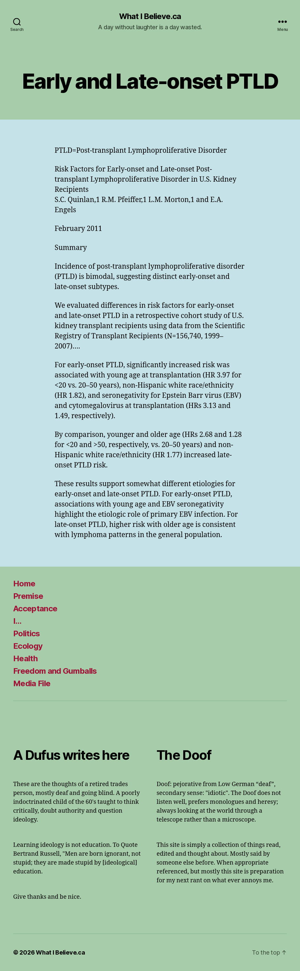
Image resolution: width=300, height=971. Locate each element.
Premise (28, 596)
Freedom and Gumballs (55, 671)
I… (17, 621)
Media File (31, 683)
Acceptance (35, 608)
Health (25, 658)
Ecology (27, 646)
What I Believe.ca (150, 16)
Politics (26, 633)
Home (24, 583)
